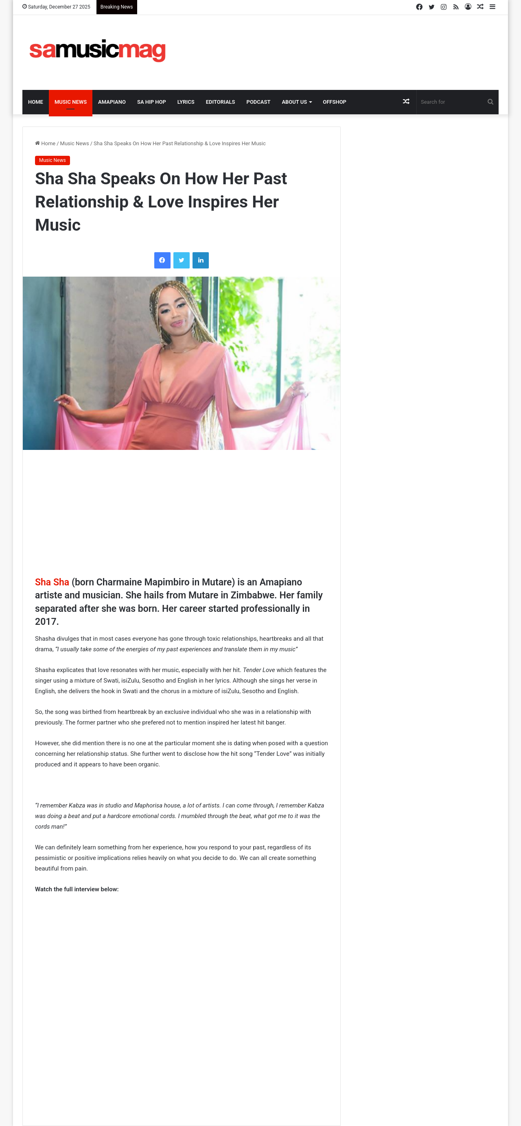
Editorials (220, 102)
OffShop (334, 102)
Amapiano (112, 102)
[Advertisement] (342, 41)
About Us (294, 102)
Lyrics (186, 102)
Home (35, 102)
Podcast (259, 102)
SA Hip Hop (151, 102)
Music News (71, 102)
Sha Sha (52, 582)
